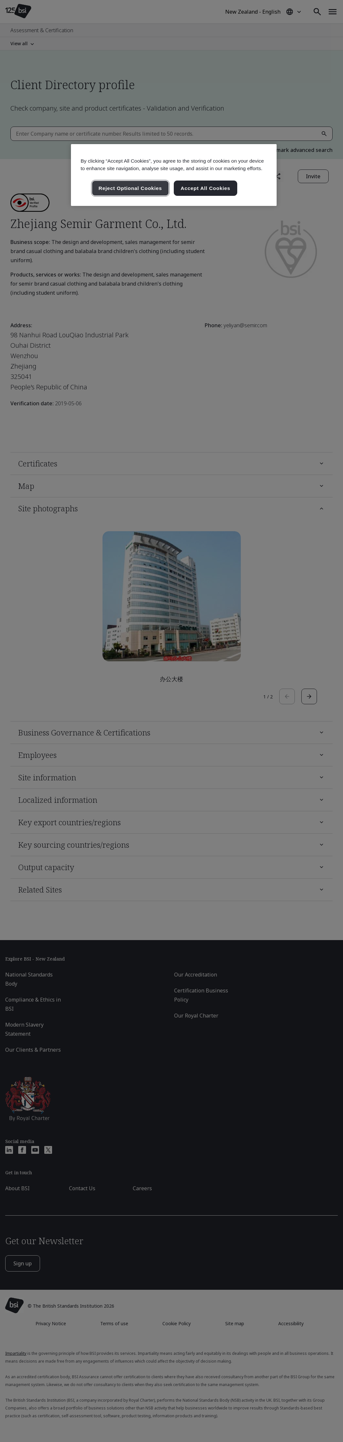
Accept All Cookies (205, 188)
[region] (174, 175)
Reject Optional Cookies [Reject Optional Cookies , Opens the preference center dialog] (130, 188)
